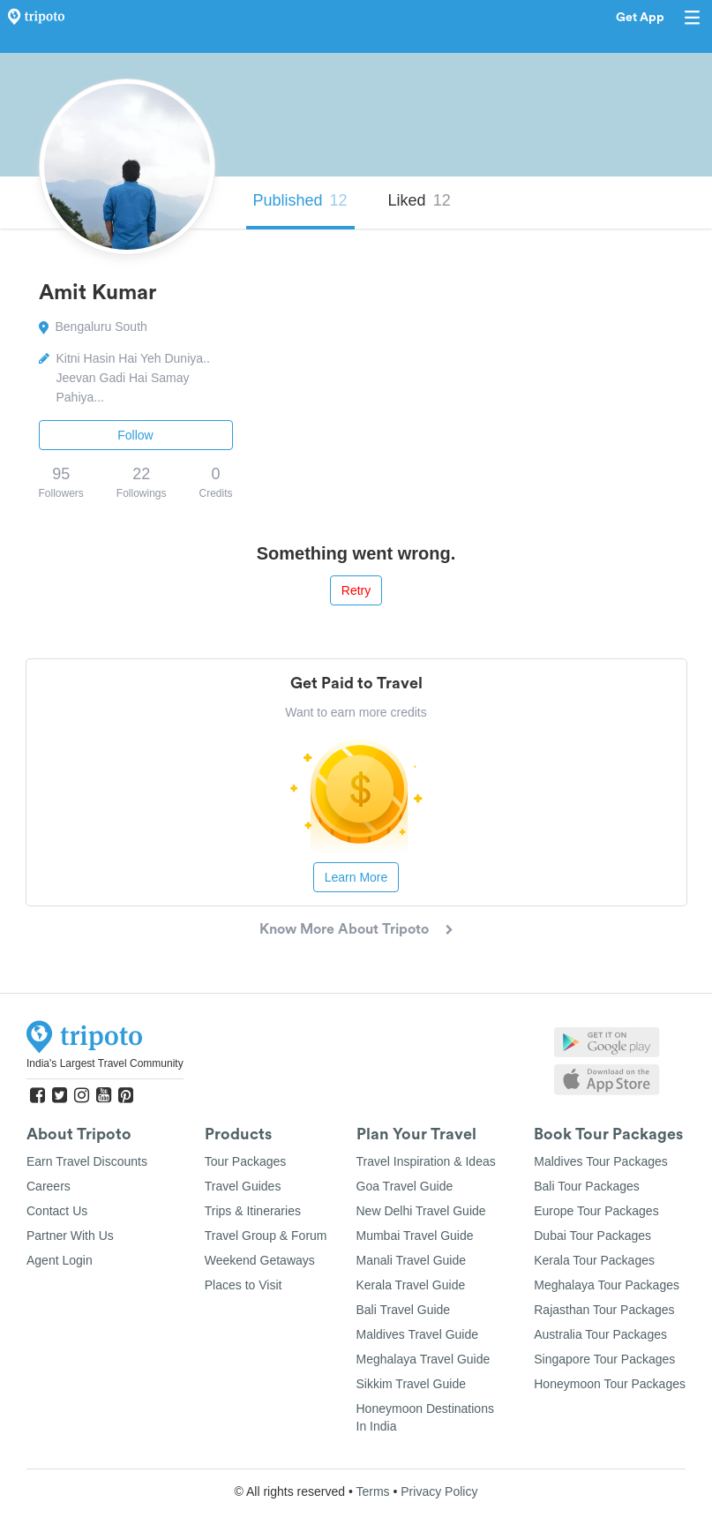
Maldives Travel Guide (417, 1334)
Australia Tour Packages (600, 1334)
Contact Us (56, 1211)
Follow (135, 435)
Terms (372, 1491)
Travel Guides (243, 1186)
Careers (48, 1186)
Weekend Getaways (260, 1260)
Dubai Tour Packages (592, 1235)
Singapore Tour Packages (604, 1359)
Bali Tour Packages (587, 1186)
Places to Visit (243, 1285)
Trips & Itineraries (253, 1211)
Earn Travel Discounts (86, 1161)
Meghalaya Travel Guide (423, 1359)
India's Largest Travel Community (105, 1063)
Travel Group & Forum (266, 1235)
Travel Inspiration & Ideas (426, 1161)
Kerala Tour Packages (594, 1260)
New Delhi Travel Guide (421, 1211)
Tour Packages (246, 1161)
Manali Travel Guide (411, 1260)
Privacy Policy (439, 1491)
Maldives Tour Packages (600, 1161)
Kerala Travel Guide (411, 1285)
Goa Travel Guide (404, 1186)
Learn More (356, 877)
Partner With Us (70, 1235)
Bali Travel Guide (403, 1310)
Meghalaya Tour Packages (606, 1285)
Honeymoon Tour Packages (610, 1384)
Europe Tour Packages (596, 1211)
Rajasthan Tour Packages (604, 1310)
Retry (356, 590)
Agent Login (59, 1260)
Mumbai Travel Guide (415, 1235)
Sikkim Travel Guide (411, 1384)
